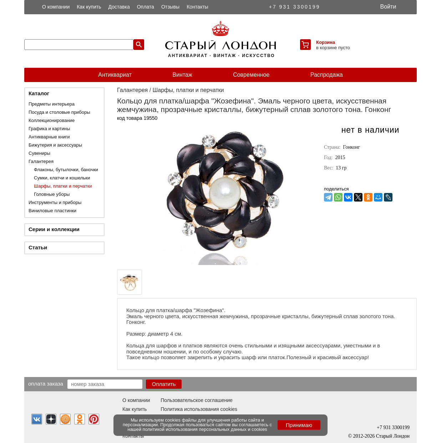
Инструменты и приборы (55, 202)
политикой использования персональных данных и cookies (205, 429)
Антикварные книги (49, 136)
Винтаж (182, 75)
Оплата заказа (45, 383)
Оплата (145, 7)
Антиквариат (115, 75)
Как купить (89, 7)
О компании (56, 7)
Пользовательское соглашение (197, 400)
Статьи (38, 247)
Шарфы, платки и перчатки (63, 186)
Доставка (119, 7)
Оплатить (164, 384)
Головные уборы (52, 194)
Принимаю (299, 425)
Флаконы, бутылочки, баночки (66, 169)
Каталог (39, 93)
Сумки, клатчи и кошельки (62, 177)
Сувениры (39, 153)
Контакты (197, 7)
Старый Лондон (393, 436)
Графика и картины (49, 128)
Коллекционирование (52, 120)
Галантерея (41, 161)
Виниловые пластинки (52, 210)
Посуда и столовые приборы (59, 112)
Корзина (325, 42)
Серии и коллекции (54, 229)
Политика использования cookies (199, 409)
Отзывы (170, 7)
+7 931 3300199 (294, 7)
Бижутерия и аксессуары (55, 145)
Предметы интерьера (52, 104)
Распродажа (326, 75)
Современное (251, 75)
